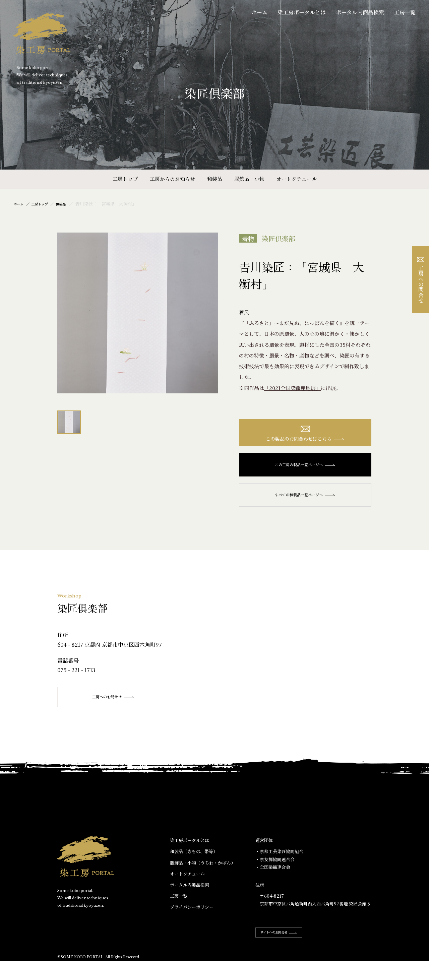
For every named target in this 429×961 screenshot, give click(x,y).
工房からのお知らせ (172, 178)
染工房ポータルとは (302, 12)
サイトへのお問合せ (285, 936)
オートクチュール (297, 178)
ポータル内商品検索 (360, 12)
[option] (137, 313)
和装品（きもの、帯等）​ (194, 855)
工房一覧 (405, 12)
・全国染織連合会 (272, 871)
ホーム (259, 12)
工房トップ (125, 178)
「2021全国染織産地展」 (292, 387)
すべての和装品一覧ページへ (305, 498)
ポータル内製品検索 (189, 889)
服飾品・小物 (249, 178)
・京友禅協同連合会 (275, 863)
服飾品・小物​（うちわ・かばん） (202, 866)
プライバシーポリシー (191, 911)
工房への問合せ (421, 280)
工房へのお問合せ (114, 700)
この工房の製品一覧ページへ (305, 468)
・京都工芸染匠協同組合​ (279, 855)
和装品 (214, 178)
